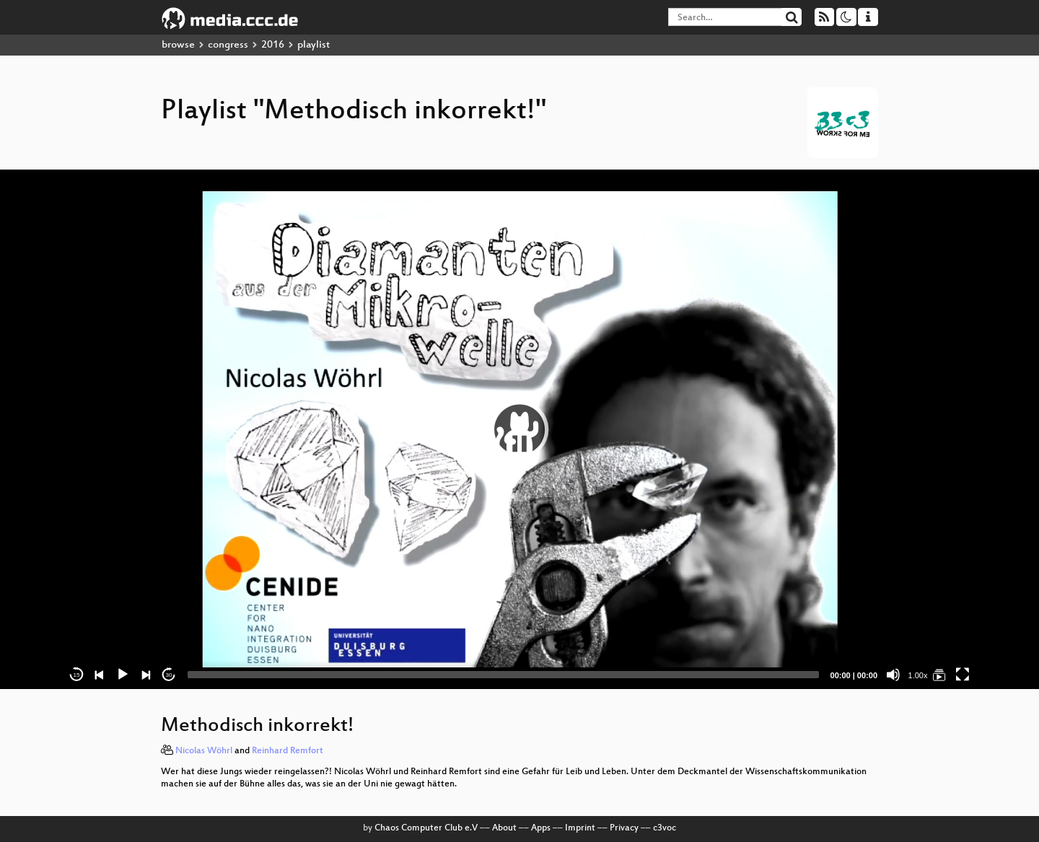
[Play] (122, 674)
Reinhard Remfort (287, 751)
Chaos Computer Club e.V (426, 828)
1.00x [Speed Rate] (918, 675)
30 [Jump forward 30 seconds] (169, 675)
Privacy (624, 828)
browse (178, 45)
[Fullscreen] (962, 674)
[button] (519, 429)
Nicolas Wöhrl (203, 751)
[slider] (503, 674)
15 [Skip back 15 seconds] (77, 675)
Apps (541, 828)
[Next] (146, 674)
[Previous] (99, 674)
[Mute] (893, 674)
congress (228, 45)
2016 (272, 45)
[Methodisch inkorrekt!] (939, 674)
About (504, 828)
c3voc (664, 828)
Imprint (580, 828)
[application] (519, 429)
